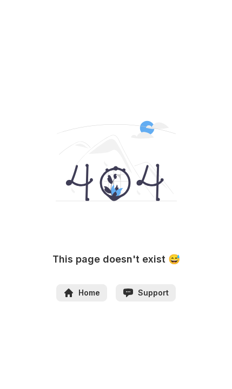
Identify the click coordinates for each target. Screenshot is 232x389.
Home (81, 292)
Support (146, 292)
